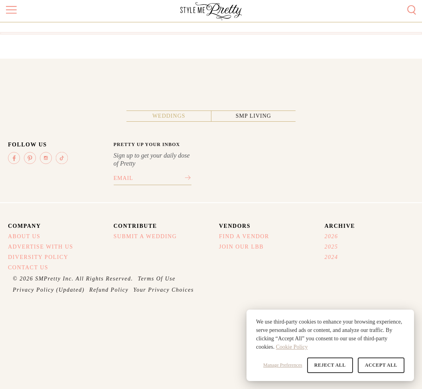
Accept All (381, 365)
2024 (331, 257)
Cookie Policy (292, 347)
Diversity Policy (38, 257)
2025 (331, 247)
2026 (331, 236)
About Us (24, 236)
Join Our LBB (241, 247)
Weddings (168, 116)
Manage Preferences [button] (282, 365)
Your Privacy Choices (163, 290)
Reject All (330, 365)
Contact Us (28, 268)
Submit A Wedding (145, 236)
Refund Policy (108, 290)
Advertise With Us (40, 247)
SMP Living (253, 116)
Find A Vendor (244, 236)
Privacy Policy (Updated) (49, 290)
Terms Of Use (157, 279)
